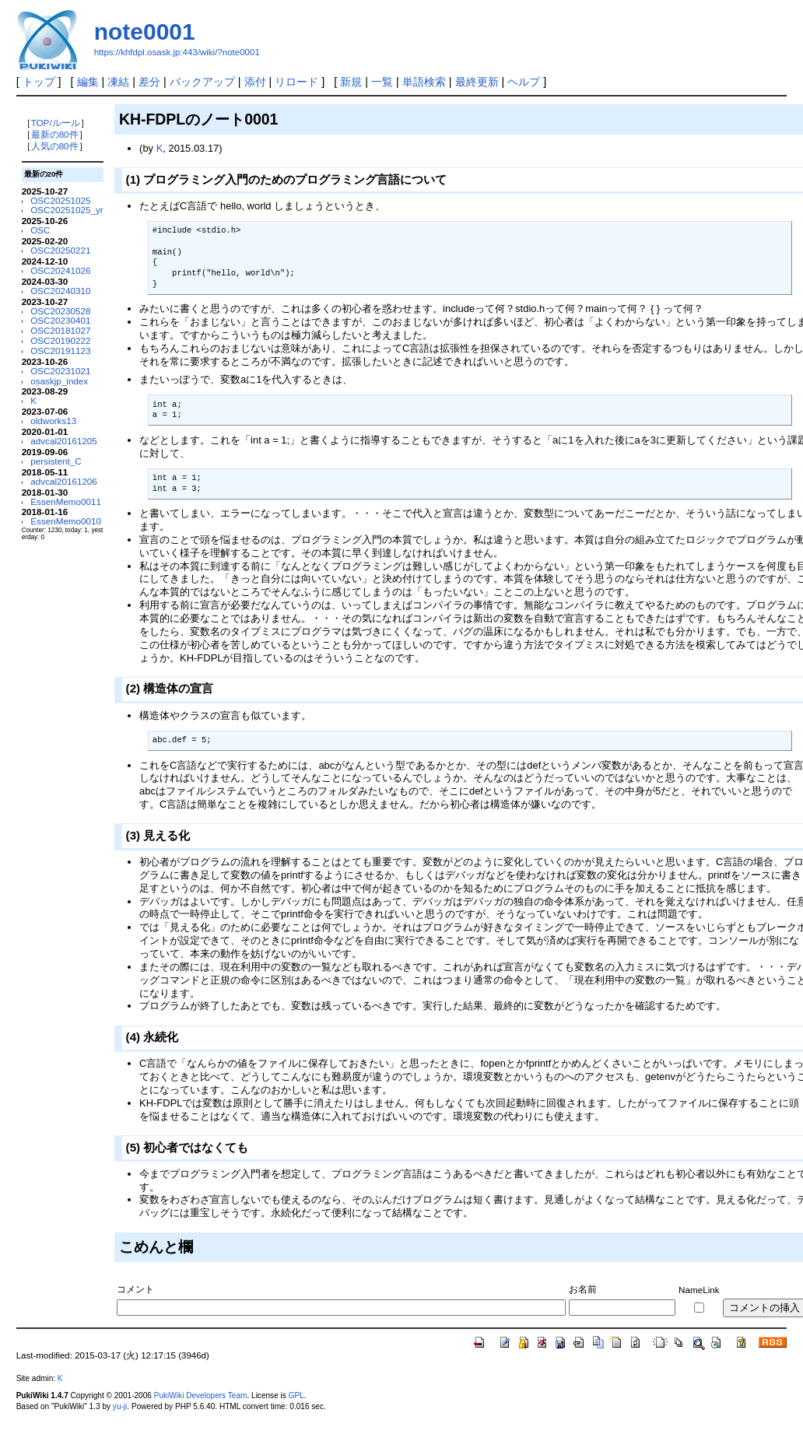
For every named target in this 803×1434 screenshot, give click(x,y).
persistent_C (55, 461)
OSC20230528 (60, 311)
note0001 (144, 31)
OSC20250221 (60, 250)
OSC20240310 (60, 291)
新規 (351, 81)
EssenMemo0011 (65, 501)
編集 (88, 81)
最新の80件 (55, 134)
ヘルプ (523, 81)
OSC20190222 (60, 340)
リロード (296, 81)
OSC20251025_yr (66, 210)
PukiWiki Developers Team (200, 1395)
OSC (40, 230)
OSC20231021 (60, 371)
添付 (255, 81)
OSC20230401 (60, 320)
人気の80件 (55, 146)
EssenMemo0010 (65, 521)
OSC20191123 (60, 350)
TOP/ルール (55, 122)
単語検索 (424, 81)
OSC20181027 (60, 330)
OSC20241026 (60, 270)
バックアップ (202, 81)
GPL (296, 1395)
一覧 (382, 81)
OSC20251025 (60, 200)
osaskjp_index (59, 381)
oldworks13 (53, 420)
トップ (39, 81)
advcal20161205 (63, 441)
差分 (149, 81)
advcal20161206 (63, 481)
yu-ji (120, 1406)
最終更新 (477, 81)
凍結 (118, 81)
